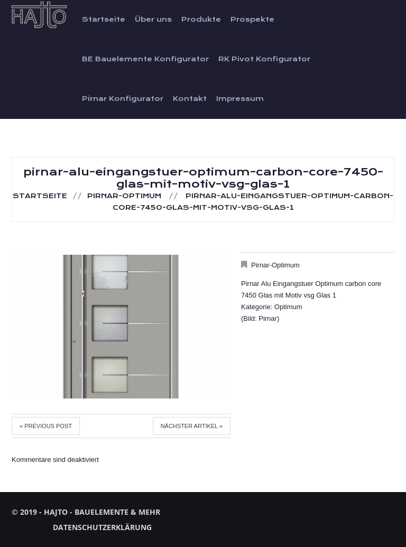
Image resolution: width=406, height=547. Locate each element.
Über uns (153, 19)
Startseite (103, 19)
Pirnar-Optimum (124, 196)
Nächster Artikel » (192, 426)
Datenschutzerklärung (102, 527)
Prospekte (252, 19)
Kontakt (190, 99)
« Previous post (46, 426)
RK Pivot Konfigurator (264, 59)
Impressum (240, 99)
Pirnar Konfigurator (122, 99)
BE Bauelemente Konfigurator (145, 59)
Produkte (201, 19)
